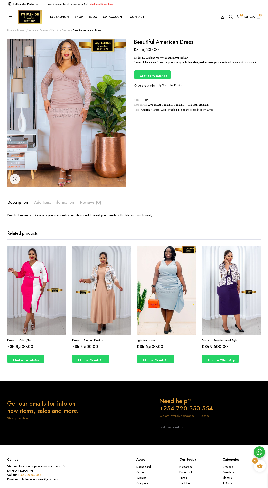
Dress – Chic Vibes (20, 340)
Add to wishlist (146, 85)
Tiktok (183, 477)
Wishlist (141, 477)
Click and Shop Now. (102, 4)
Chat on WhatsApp (153, 76)
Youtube (184, 483)
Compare (142, 483)
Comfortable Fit (170, 110)
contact (137, 17)
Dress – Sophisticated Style (220, 340)
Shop (79, 17)
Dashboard (143, 467)
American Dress (150, 110)
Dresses (21, 30)
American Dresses (38, 30)
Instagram (185, 467)
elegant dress (188, 110)
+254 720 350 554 (29, 475)
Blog (93, 17)
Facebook (185, 472)
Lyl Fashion (59, 17)
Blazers (227, 477)
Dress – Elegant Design (87, 340)
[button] (24, 4)
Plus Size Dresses (60, 30)
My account (113, 17)
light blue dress (147, 340)
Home (10, 30)
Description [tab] (17, 202)
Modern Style (205, 110)
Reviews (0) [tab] (90, 202)
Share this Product (170, 85)
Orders (141, 472)
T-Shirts (227, 483)
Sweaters (228, 472)
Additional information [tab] (54, 202)
